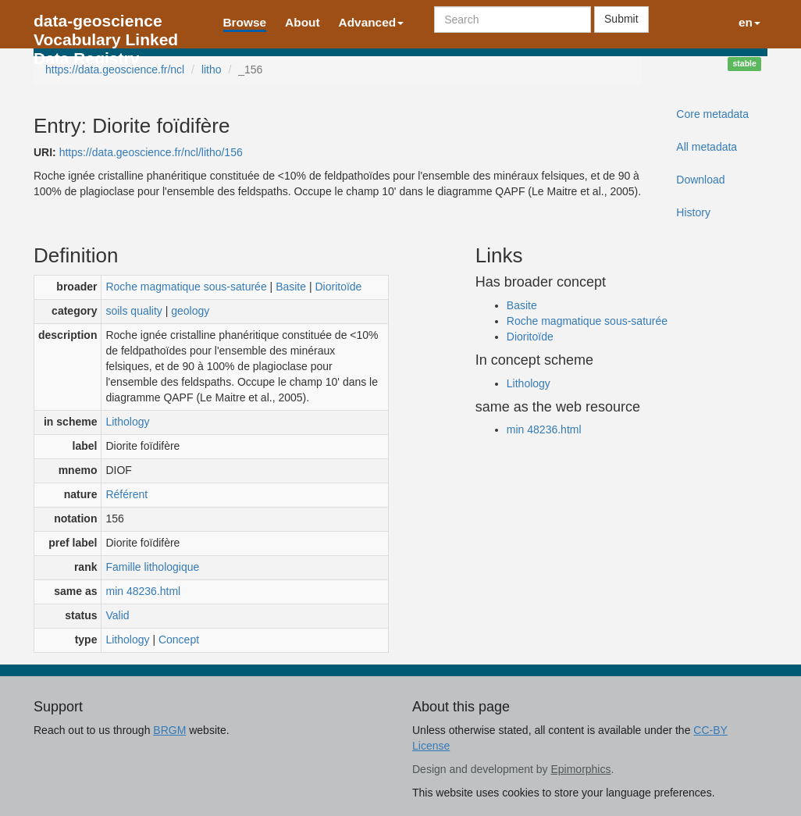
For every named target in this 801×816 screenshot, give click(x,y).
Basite (291, 286)
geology (190, 311)
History (693, 212)
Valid (117, 615)
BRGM (169, 730)
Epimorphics (580, 769)
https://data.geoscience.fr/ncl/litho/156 (151, 152)
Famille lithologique (152, 567)
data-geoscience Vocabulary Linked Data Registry (106, 25)
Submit (621, 18)
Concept (178, 639)
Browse (245, 22)
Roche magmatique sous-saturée (185, 286)
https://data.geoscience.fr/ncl (114, 69)
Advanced (371, 22)
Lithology (127, 421)
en (749, 22)
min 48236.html (142, 591)
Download (700, 179)
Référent (126, 494)
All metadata (706, 147)
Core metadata (712, 114)
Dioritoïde (338, 286)
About (302, 22)
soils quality (133, 311)
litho (211, 69)
